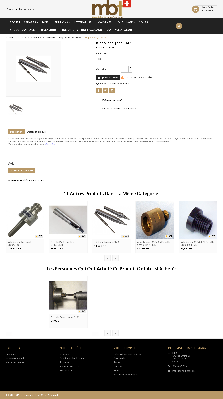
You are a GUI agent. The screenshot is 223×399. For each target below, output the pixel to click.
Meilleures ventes (15, 377)
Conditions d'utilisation (72, 379)
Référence (101, 47)
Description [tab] (16, 131)
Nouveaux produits (15, 373)
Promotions (12, 369)
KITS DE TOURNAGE (24, 30)
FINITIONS (63, 22)
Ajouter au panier (108, 77)
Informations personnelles (127, 378)
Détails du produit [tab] (36, 131)
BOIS (46, 22)
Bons (116, 394)
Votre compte (124, 372)
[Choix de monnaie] (27, 9)
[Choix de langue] (12, 9)
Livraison (64, 375)
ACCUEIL (15, 22)
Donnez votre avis (21, 170)
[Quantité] (125, 69)
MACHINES (106, 22)
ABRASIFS (31, 22)
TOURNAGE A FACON (118, 29)
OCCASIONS (49, 29)
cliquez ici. (49, 144)
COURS (143, 22)
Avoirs (117, 386)
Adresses (119, 390)
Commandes (120, 382)
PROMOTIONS (69, 29)
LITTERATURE (84, 22)
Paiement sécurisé (69, 387)
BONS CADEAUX (91, 29)
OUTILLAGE (126, 22)
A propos (64, 383)
